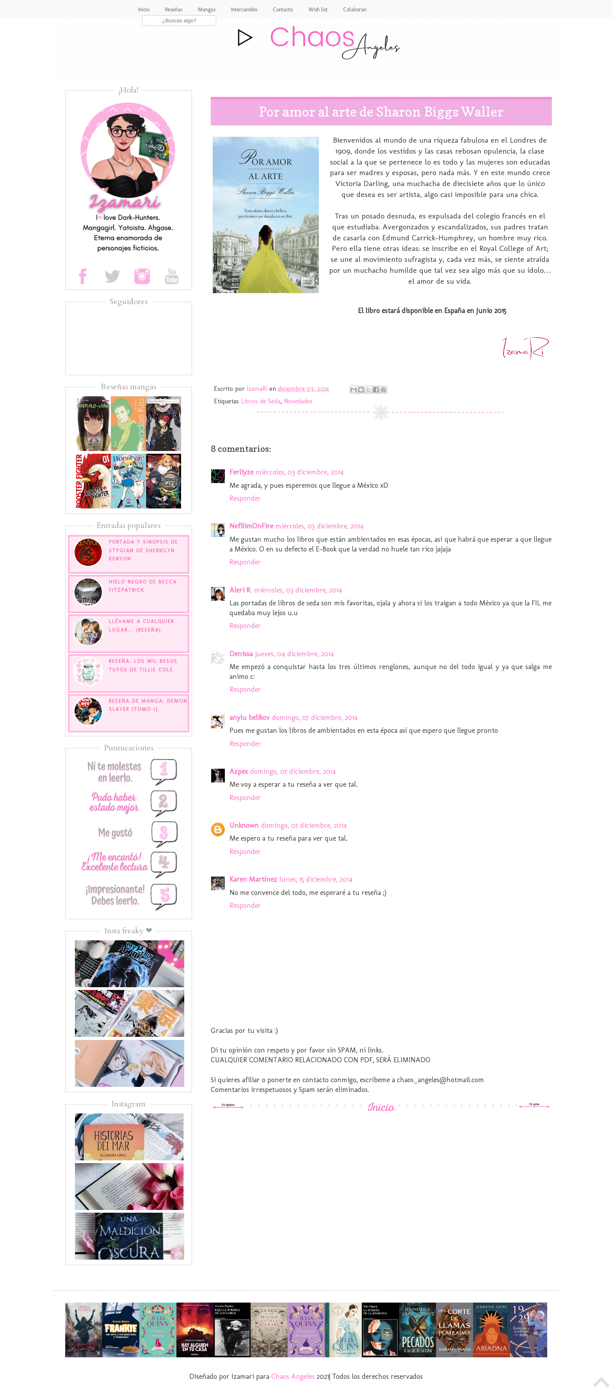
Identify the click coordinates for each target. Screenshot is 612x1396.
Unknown (244, 825)
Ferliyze (241, 472)
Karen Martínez (253, 879)
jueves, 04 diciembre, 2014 (294, 654)
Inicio (143, 9)
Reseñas (173, 9)
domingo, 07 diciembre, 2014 (315, 717)
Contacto (283, 9)
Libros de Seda (260, 401)
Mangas (206, 9)
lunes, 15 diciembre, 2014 (316, 879)
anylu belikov (250, 717)
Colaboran (354, 9)
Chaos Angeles (293, 1376)
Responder (245, 498)
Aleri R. (241, 590)
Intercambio (244, 9)
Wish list (317, 9)
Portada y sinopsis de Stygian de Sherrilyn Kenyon (143, 550)
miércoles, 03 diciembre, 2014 (300, 472)
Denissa (241, 654)
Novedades (298, 401)
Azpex (239, 771)
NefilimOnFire (251, 526)
